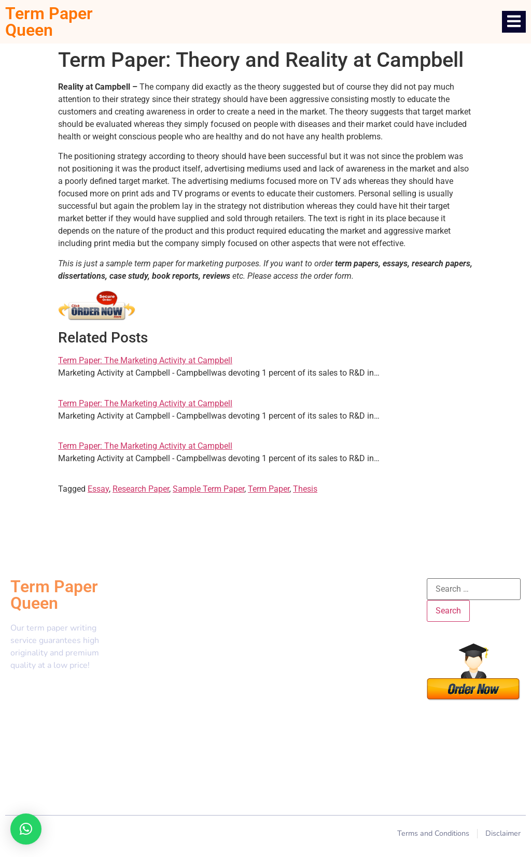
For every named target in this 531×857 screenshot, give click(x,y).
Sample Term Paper (208, 489)
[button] (25, 829)
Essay (98, 489)
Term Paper (268, 489)
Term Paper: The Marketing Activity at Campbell (145, 360)
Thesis (305, 489)
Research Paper (141, 489)
